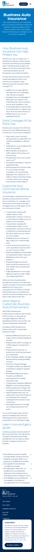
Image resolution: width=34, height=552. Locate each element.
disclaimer (7, 461)
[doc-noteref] (9, 86)
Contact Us (6, 518)
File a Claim (6, 505)
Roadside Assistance (9, 509)
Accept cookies (13, 545)
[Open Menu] (30, 4)
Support (5, 514)
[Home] (8, 3)
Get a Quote (6, 501)
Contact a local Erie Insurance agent (15, 432)
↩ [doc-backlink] (31, 454)
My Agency (23, 4)
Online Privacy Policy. (19, 540)
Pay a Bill (5, 512)
